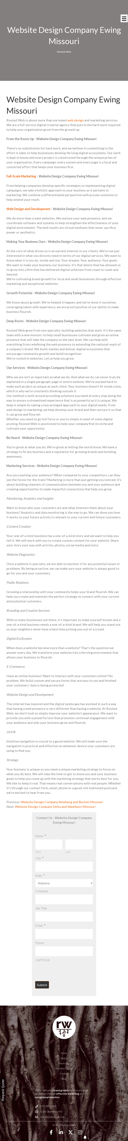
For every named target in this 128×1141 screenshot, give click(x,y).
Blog (64, 1070)
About (64, 1049)
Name (40, 836)
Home (64, 1044)
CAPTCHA (42, 951)
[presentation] (59, 961)
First (38, 850)
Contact (64, 1065)
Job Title (41, 904)
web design (75, 120)
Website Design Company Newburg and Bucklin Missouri (61, 802)
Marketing (64, 1054)
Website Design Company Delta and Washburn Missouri (55, 806)
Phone (39, 936)
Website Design (64, 1060)
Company (41, 888)
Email (40, 920)
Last (68, 850)
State (40, 873)
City (39, 857)
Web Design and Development (28, 209)
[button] (51, 1124)
